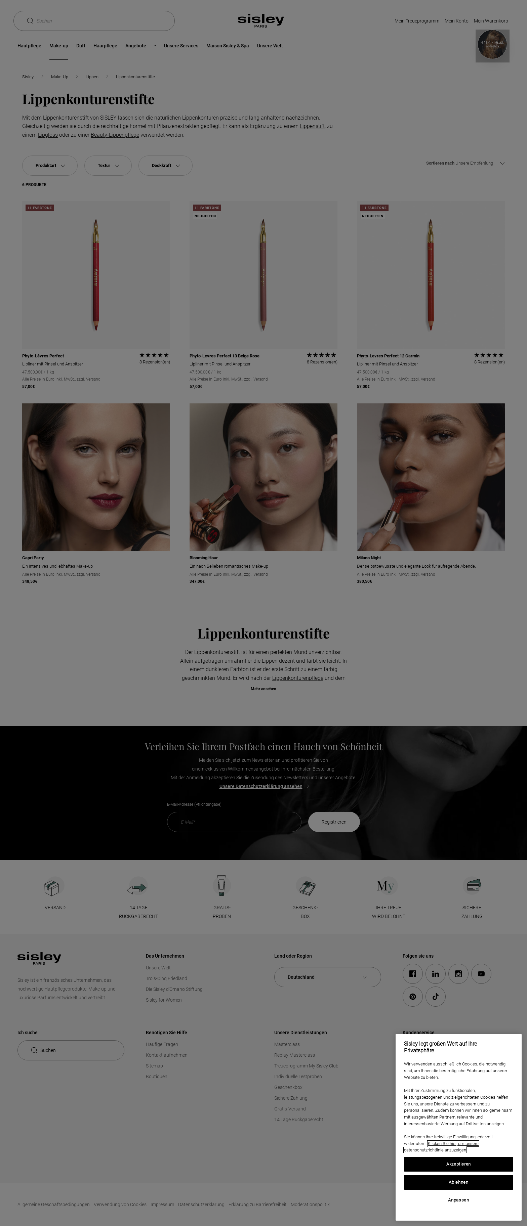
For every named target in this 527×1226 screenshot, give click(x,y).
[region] (459, 1127)
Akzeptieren (458, 1164)
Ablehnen (458, 1182)
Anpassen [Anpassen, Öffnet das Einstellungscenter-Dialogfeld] (458, 1199)
